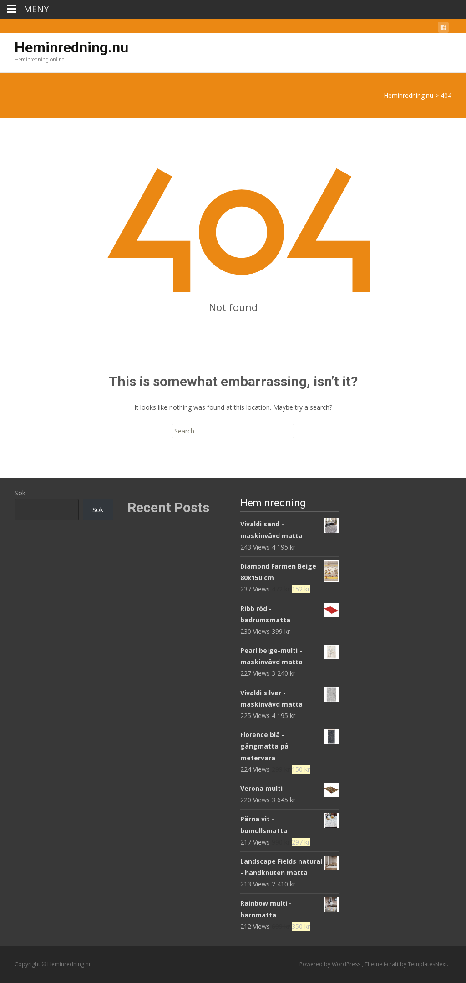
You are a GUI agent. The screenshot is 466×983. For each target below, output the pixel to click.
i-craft (392, 964)
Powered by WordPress (330, 964)
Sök (20, 493)
